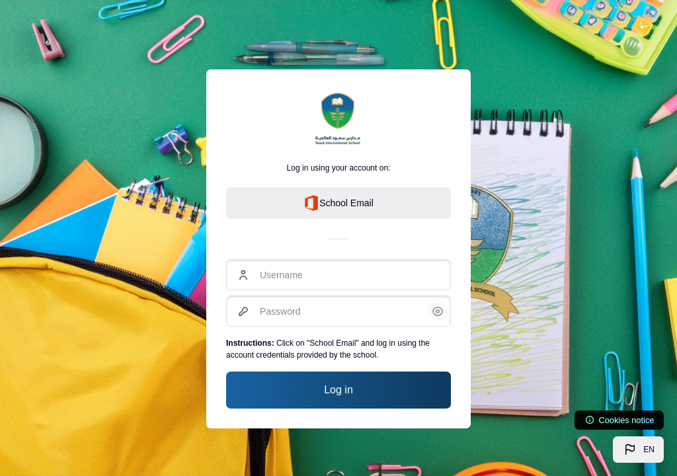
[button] (638, 449)
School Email (338, 203)
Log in (338, 389)
